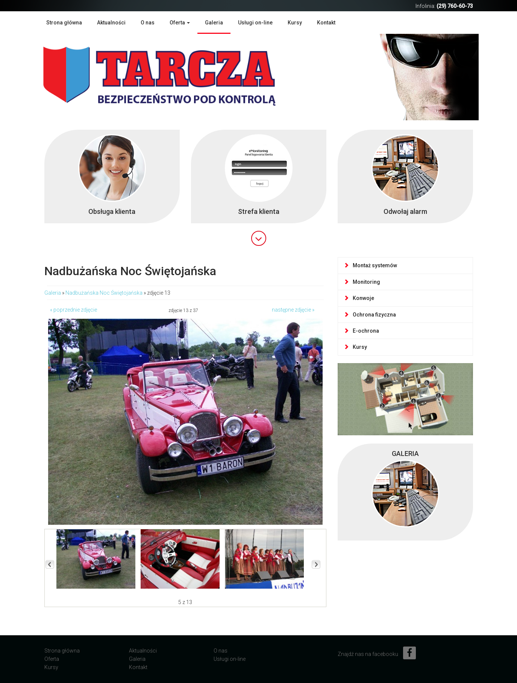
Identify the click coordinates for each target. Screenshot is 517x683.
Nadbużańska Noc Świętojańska (104, 293)
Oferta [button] (180, 23)
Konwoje (359, 298)
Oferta (51, 659)
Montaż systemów (370, 265)
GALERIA (405, 453)
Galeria (214, 23)
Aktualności (111, 23)
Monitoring (362, 282)
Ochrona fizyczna (370, 315)
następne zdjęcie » (293, 310)
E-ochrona (361, 331)
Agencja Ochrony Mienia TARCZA (170, 76)
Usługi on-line (255, 23)
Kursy (295, 23)
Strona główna (64, 23)
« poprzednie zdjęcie (73, 310)
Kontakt (326, 23)
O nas (148, 23)
